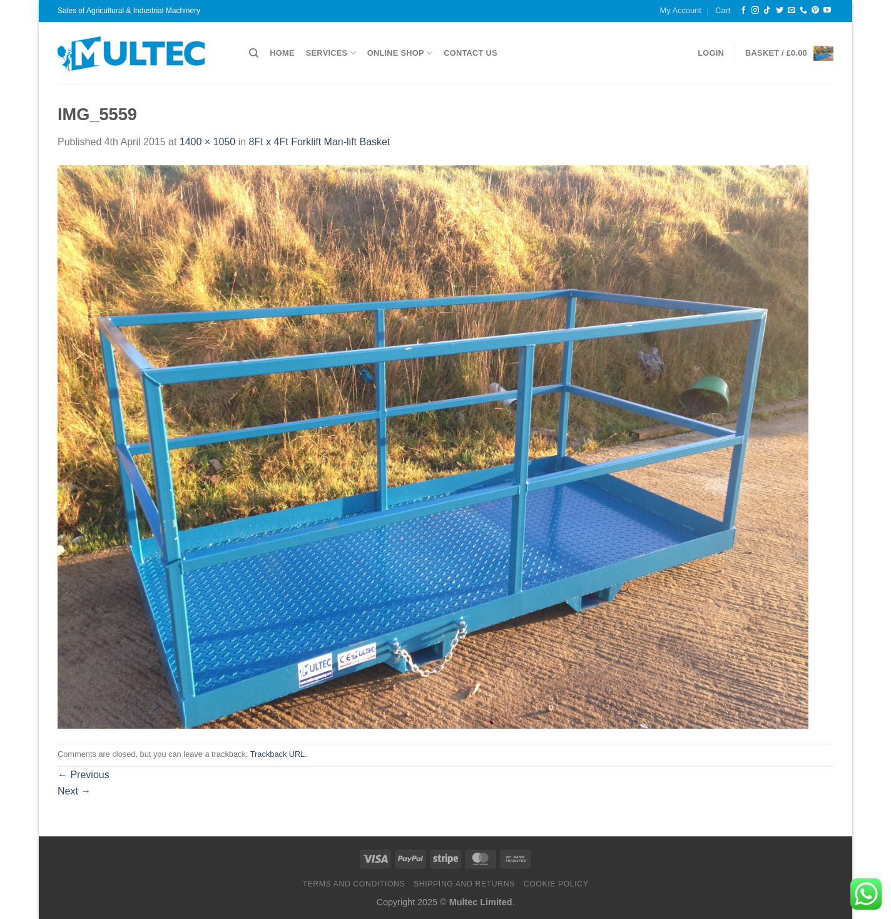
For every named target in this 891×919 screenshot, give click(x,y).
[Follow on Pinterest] (815, 10)
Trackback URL (277, 754)
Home (282, 53)
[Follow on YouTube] (827, 10)
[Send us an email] (791, 10)
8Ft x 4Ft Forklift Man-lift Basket (319, 141)
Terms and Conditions (353, 884)
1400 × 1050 (207, 141)
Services (331, 53)
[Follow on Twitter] (779, 10)
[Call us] (803, 10)
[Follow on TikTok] (767, 10)
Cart (722, 10)
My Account (680, 10)
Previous (83, 774)
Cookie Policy (556, 884)
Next (74, 791)
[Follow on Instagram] (755, 10)
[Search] (253, 53)
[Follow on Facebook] (743, 10)
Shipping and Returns (464, 884)
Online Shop (399, 53)
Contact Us (470, 53)
